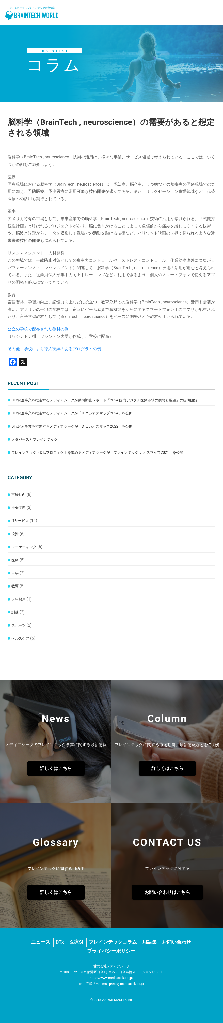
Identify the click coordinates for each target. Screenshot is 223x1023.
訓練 (15, 612)
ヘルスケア (20, 638)
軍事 (15, 573)
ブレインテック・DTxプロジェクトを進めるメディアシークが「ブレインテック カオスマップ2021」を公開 (97, 452)
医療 (15, 560)
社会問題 (18, 508)
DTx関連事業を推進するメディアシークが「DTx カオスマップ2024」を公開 (72, 413)
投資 (15, 534)
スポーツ (18, 625)
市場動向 (18, 495)
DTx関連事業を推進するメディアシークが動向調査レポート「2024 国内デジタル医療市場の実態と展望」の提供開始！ (106, 400)
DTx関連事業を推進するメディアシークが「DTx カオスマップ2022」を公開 (72, 426)
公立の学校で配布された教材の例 (38, 329)
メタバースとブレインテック (34, 439)
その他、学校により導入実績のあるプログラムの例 (54, 348)
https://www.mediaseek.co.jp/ (111, 978)
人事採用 (18, 599)
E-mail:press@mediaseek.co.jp (122, 984)
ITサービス (20, 521)
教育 (15, 586)
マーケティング (23, 547)
